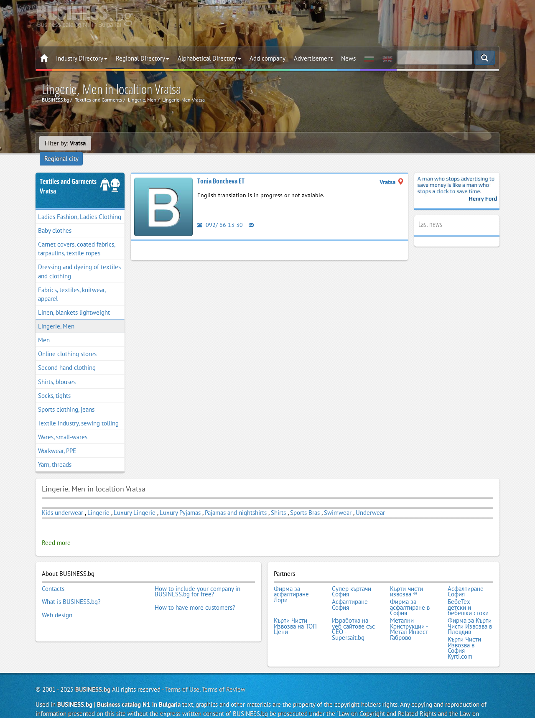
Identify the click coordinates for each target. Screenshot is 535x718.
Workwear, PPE (57, 439)
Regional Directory (142, 58)
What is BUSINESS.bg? (71, 587)
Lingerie (99, 501)
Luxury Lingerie (134, 501)
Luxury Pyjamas (180, 501)
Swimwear (338, 501)
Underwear (370, 501)
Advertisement (313, 58)
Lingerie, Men (56, 314)
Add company (267, 58)
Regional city (114, 143)
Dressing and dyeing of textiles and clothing (79, 260)
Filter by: (65, 143)
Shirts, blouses (57, 370)
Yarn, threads (54, 453)
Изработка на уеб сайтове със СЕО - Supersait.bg (353, 612)
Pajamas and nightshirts (236, 501)
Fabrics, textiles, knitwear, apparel (72, 282)
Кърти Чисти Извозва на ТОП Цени (295, 610)
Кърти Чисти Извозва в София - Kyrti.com (464, 629)
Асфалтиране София (466, 578)
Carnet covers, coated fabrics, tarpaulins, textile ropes (76, 237)
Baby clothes (54, 219)
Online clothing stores (67, 342)
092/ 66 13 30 (220, 213)
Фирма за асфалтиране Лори (291, 581)
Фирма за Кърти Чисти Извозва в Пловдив (470, 610)
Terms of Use (182, 670)
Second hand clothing (67, 356)
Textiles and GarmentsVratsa (68, 174)
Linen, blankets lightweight (74, 301)
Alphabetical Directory (209, 58)
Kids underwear (62, 501)
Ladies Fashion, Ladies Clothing (79, 205)
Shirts (278, 501)
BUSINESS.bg (92, 670)
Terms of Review (223, 670)
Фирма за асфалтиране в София (410, 592)
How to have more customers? (195, 593)
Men (44, 328)
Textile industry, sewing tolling (78, 411)
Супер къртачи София (351, 578)
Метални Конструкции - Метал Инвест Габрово (409, 612)
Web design (57, 598)
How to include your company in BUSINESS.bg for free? (197, 578)
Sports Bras (305, 501)
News (348, 58)
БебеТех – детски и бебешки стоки (468, 592)
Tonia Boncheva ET (221, 169)
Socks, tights (54, 384)
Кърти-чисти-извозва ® (407, 578)
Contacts (53, 576)
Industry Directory (81, 58)
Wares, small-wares (62, 425)
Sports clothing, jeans (66, 398)
